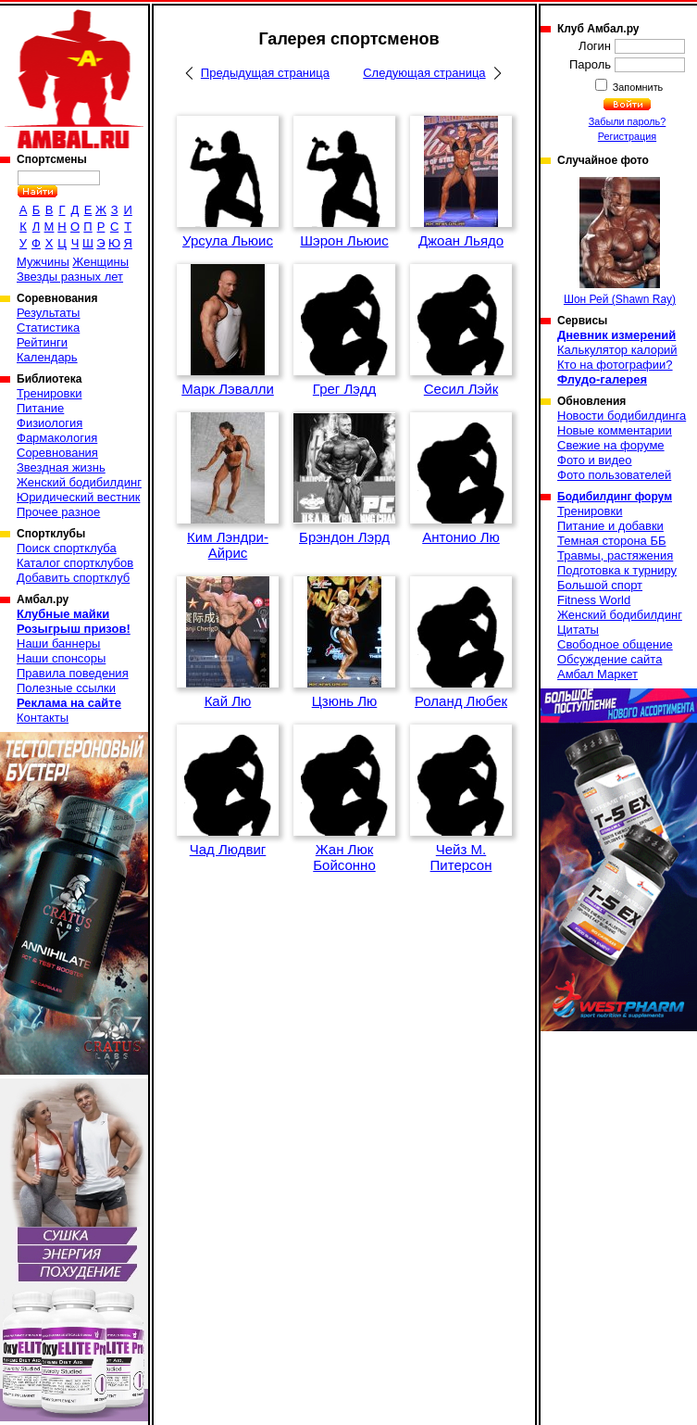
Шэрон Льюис (344, 240)
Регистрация (627, 136)
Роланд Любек (461, 701)
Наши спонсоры (61, 658)
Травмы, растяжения (615, 555)
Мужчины (43, 262)
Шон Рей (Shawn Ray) (620, 241)
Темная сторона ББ (611, 541)
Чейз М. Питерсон (461, 857)
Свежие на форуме (611, 445)
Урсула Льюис (227, 240)
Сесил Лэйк (461, 389)
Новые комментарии (614, 430)
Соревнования (57, 453)
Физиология (49, 423)
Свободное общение (615, 644)
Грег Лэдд (344, 389)
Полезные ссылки (66, 688)
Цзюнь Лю (345, 701)
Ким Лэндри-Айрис (227, 545)
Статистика (48, 327)
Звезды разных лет (70, 277)
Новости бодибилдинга (621, 415)
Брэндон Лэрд (344, 537)
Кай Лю (228, 701)
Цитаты (578, 630)
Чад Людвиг (228, 849)
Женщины (100, 262)
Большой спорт (599, 585)
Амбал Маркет (597, 674)
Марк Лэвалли (227, 389)
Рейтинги (42, 342)
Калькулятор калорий (617, 350)
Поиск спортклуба (67, 548)
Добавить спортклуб (73, 578)
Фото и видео (594, 460)
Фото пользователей (614, 475)
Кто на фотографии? (615, 365)
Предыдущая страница (265, 73)
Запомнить (637, 87)
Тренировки (49, 393)
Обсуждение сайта (609, 659)
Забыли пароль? (627, 121)
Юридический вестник (78, 497)
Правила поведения (73, 673)
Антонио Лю (461, 537)
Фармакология (57, 438)
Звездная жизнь (61, 467)
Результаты (48, 313)
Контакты (42, 718)
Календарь (47, 357)
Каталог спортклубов (75, 563)
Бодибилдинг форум (614, 496)
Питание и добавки (610, 526)
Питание (40, 408)
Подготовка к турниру (617, 570)
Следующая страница (424, 73)
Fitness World (593, 600)
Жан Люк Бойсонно (344, 857)
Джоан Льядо (461, 240)
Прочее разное (58, 512)
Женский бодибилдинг (79, 482)
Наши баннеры (58, 643)
